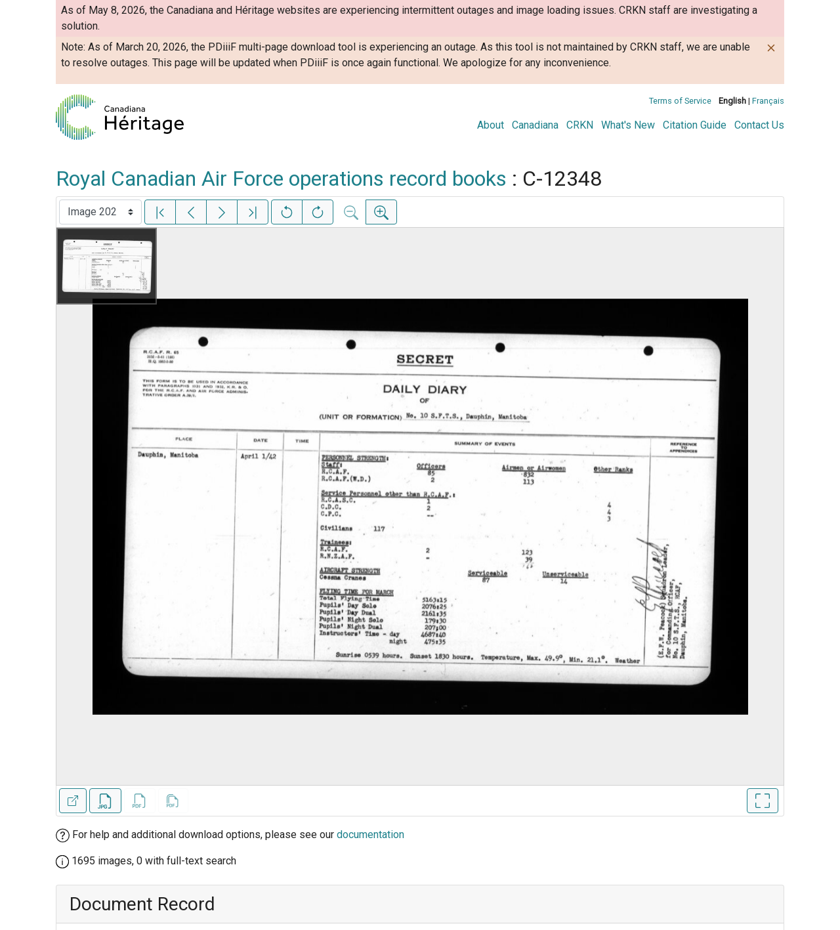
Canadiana (535, 125)
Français (768, 101)
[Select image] (100, 212)
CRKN (579, 125)
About (490, 125)
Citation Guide (694, 125)
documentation (370, 834)
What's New (628, 125)
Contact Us (759, 125)
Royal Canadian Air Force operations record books (281, 178)
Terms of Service (680, 101)
